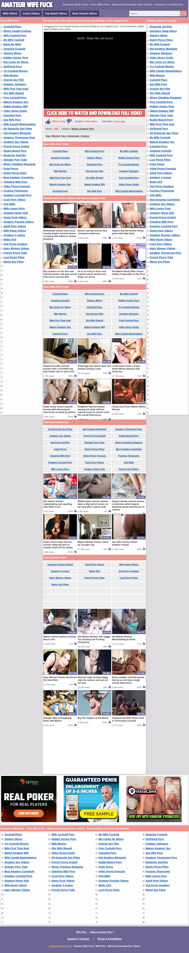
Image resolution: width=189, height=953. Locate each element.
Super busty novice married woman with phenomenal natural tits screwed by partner (59, 453)
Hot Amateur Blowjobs (17, 133)
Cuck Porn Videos (15, 199)
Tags (48, 136)
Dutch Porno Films (15, 173)
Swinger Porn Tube (15, 159)
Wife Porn (81, 932)
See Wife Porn (12, 119)
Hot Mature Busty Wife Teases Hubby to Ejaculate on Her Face (128, 316)
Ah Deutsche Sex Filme (18, 128)
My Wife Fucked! (160, 44)
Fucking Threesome (16, 190)
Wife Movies (11, 75)
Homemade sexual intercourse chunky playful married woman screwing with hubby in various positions (59, 278)
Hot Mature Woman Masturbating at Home (123, 681)
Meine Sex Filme (14, 261)
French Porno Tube (15, 252)
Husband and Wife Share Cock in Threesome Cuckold (128, 762)
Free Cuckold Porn (15, 97)
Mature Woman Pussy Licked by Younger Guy (93, 586)
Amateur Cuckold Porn (18, 195)
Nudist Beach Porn (15, 150)
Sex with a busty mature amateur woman (124, 586)
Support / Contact (78, 938)
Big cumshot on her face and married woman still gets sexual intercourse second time (60, 317)
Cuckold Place (12, 26)
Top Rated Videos (56, 13)
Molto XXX (10, 239)
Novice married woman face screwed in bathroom (92, 275)
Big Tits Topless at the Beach (93, 761)
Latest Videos (31, 13)
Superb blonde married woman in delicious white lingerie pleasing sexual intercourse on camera (128, 548)
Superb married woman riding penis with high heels (127, 275)
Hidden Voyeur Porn (16, 57)
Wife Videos (10, 13)
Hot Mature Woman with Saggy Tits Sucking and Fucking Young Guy (94, 683)
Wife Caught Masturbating (19, 124)
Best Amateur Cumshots (19, 177)
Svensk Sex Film (14, 79)
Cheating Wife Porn (15, 181)
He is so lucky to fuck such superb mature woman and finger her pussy (92, 317)
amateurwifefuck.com (60, 946)
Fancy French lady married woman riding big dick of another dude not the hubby (58, 588)
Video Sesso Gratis (15, 110)
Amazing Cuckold (14, 48)
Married (56, 136)
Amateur (85, 136)
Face (63, 136)
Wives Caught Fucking (17, 31)
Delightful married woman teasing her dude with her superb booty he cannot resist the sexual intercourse (93, 454)
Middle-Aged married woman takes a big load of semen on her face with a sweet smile (93, 547)
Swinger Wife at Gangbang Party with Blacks (57, 762)
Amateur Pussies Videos (19, 221)
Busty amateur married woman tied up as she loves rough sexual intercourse (128, 723)
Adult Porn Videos (15, 226)
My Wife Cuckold (14, 39)
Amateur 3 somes (14, 235)
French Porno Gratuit (17, 146)
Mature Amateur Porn (83, 129)
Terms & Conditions (109, 938)
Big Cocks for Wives (16, 62)
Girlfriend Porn (13, 66)
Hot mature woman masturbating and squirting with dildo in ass (57, 547)
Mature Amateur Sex (16, 102)
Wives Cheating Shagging (19, 164)
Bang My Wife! (12, 44)
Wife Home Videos (15, 230)
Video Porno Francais (17, 186)
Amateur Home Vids (16, 212)
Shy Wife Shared (14, 93)
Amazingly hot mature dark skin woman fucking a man (94, 410)
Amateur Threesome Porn (19, 137)
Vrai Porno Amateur (16, 244)
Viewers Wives (12, 53)
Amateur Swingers (15, 84)
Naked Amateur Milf (16, 106)
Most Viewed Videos (84, 13)
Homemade (73, 136)
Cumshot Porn (12, 115)
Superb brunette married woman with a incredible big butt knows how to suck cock (58, 412)
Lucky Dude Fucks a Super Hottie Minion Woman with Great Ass (126, 412)
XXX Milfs (9, 204)
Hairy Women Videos (16, 248)
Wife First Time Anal (16, 88)
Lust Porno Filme (14, 257)
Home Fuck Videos (15, 217)
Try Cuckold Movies (16, 71)
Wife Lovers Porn (14, 208)
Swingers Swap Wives (163, 31)
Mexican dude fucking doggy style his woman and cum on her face (93, 723)
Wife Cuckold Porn (15, 35)
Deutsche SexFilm (15, 155)
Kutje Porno (11, 168)
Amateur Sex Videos (16, 142)
